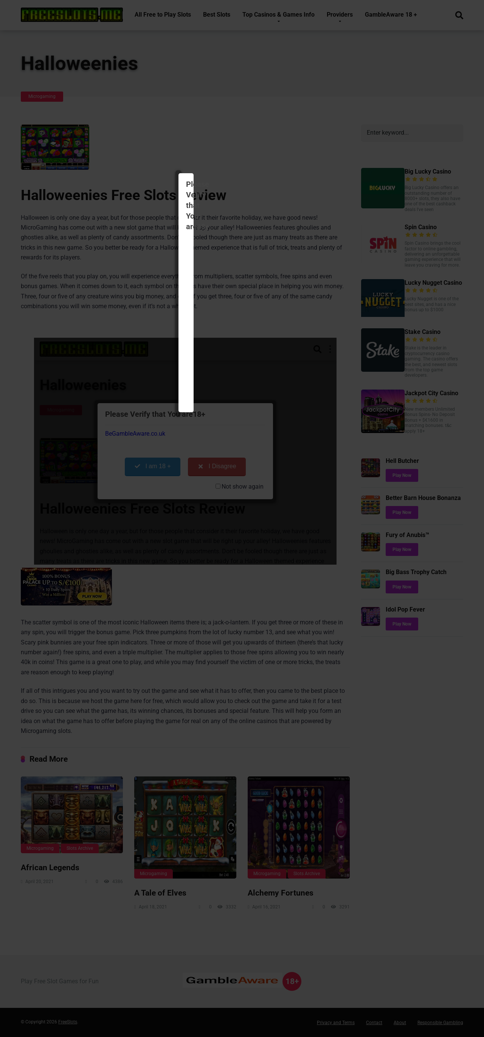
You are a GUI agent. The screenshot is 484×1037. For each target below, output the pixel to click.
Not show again (296, 171)
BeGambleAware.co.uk (192, 118)
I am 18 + (214, 151)
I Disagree (279, 151)
